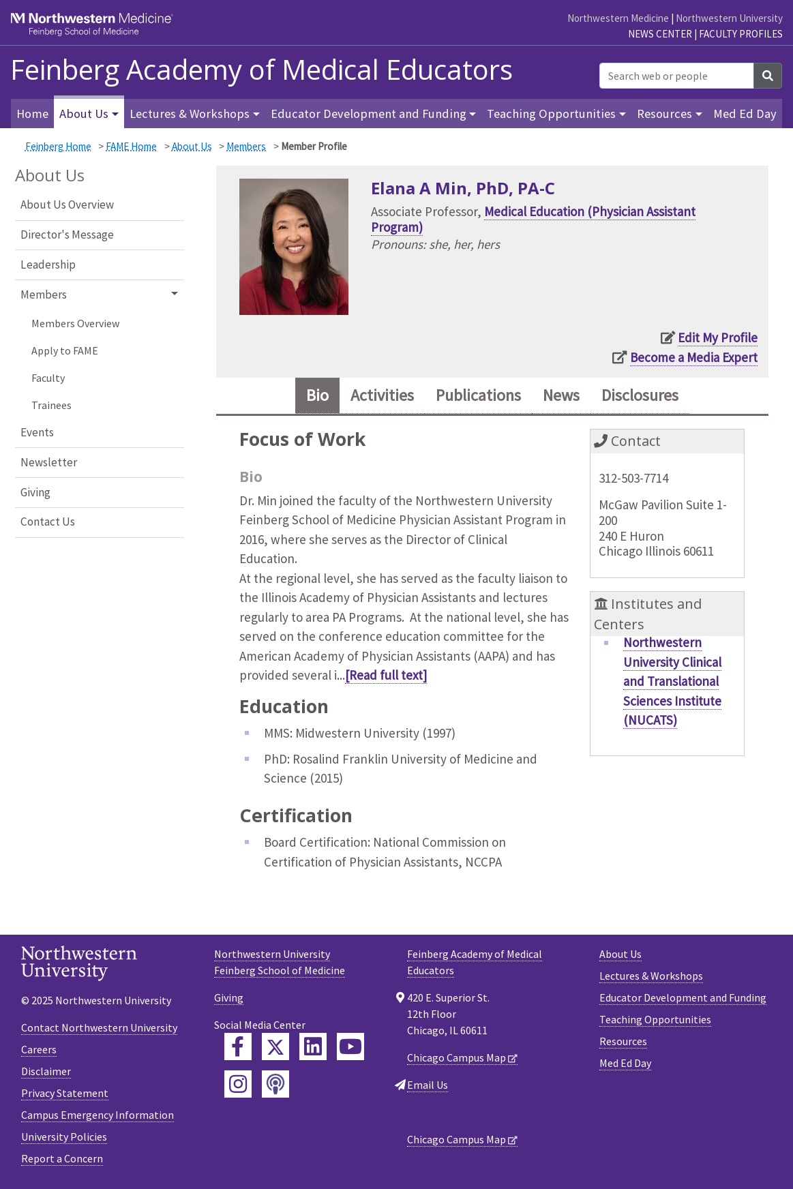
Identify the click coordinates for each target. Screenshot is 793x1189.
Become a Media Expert (694, 357)
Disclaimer (46, 1072)
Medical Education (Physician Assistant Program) (533, 219)
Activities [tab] (379, 395)
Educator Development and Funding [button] (368, 113)
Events (37, 432)
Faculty (48, 378)
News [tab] (563, 395)
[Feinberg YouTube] (350, 1046)
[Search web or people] (676, 76)
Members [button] (43, 294)
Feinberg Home (58, 146)
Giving (35, 492)
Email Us (427, 1085)
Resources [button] (664, 113)
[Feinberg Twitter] (275, 1046)
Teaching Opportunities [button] (551, 113)
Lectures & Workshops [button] (190, 113)
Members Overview (75, 323)
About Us (192, 146)
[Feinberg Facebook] (238, 1046)
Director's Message (67, 234)
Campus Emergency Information (97, 1115)
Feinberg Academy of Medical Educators (261, 70)
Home (32, 113)
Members (246, 146)
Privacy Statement (64, 1093)
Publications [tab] (478, 395)
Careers (39, 1050)
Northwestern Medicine (618, 18)
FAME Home (131, 146)
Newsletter (48, 462)
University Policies (64, 1137)
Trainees (51, 405)
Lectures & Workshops (651, 975)
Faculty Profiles (741, 33)
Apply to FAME (64, 350)
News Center (660, 33)
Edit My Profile (718, 337)
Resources (623, 1041)
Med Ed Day (745, 113)
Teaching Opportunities (655, 1019)
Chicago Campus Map (456, 1057)
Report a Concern (62, 1159)
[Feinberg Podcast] (275, 1084)
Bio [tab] (312, 395)
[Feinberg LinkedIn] (313, 1046)
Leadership (48, 264)
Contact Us (47, 521)
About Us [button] (83, 113)
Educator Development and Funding (682, 997)
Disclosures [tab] (644, 395)
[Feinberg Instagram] (238, 1084)
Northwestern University (729, 18)
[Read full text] (386, 675)
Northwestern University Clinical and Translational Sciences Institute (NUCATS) (672, 682)
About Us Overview (67, 204)
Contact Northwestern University (99, 1028)
